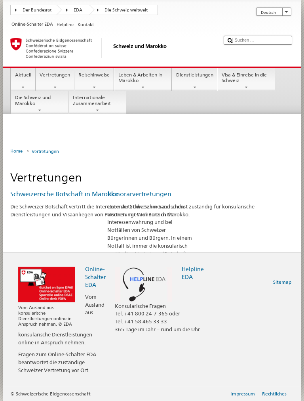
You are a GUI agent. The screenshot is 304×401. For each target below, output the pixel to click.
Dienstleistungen (194, 81)
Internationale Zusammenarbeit (97, 103)
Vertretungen (55, 81)
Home (16, 151)
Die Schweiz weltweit (126, 10)
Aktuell (23, 81)
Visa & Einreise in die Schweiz (246, 81)
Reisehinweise (94, 81)
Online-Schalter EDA (95, 276)
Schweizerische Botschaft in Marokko (64, 194)
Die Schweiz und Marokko (39, 103)
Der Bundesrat (37, 10)
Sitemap (282, 282)
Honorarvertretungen (139, 194)
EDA (78, 10)
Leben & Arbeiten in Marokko (142, 81)
